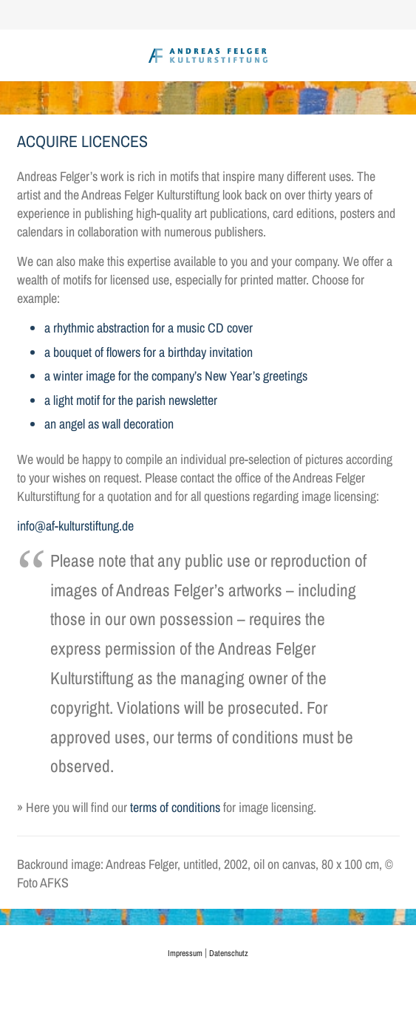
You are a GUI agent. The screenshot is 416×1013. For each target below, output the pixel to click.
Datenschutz (228, 953)
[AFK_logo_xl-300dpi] (208, 55)
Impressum (185, 953)
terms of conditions (175, 807)
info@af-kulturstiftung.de (75, 525)
